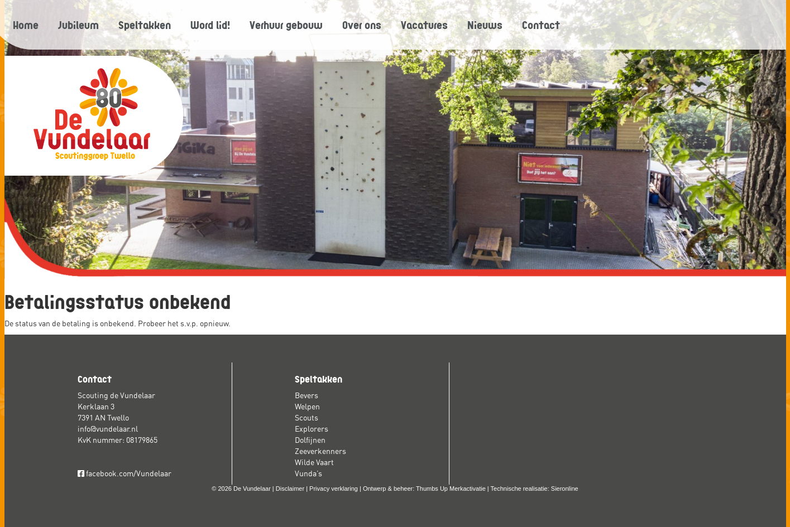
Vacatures (424, 24)
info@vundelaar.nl (108, 428)
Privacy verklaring (333, 488)
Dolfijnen (310, 440)
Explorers (311, 428)
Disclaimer (290, 488)
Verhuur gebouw (286, 24)
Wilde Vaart (314, 462)
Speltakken (144, 24)
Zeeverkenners (320, 451)
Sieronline (564, 488)
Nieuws (484, 24)
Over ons (361, 24)
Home (26, 24)
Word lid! (210, 24)
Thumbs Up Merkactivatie (451, 488)
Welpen (307, 406)
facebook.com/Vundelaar (124, 473)
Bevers (306, 395)
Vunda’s (308, 473)
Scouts (306, 417)
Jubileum (78, 24)
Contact (541, 24)
